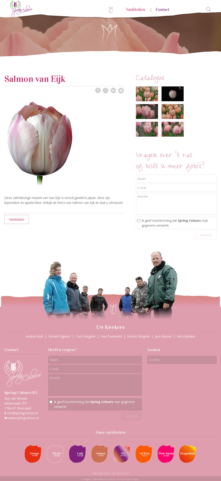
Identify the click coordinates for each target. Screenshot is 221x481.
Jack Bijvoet (163, 336)
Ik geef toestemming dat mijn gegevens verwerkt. (175, 222)
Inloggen (86, 479)
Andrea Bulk (34, 336)
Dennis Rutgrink (138, 336)
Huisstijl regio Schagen (128, 479)
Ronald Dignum (59, 336)
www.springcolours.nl (23, 418)
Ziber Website (99, 479)
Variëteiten (16, 219)
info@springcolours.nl (22, 413)
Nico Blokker (186, 336)
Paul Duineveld (111, 336)
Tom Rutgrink (85, 336)
